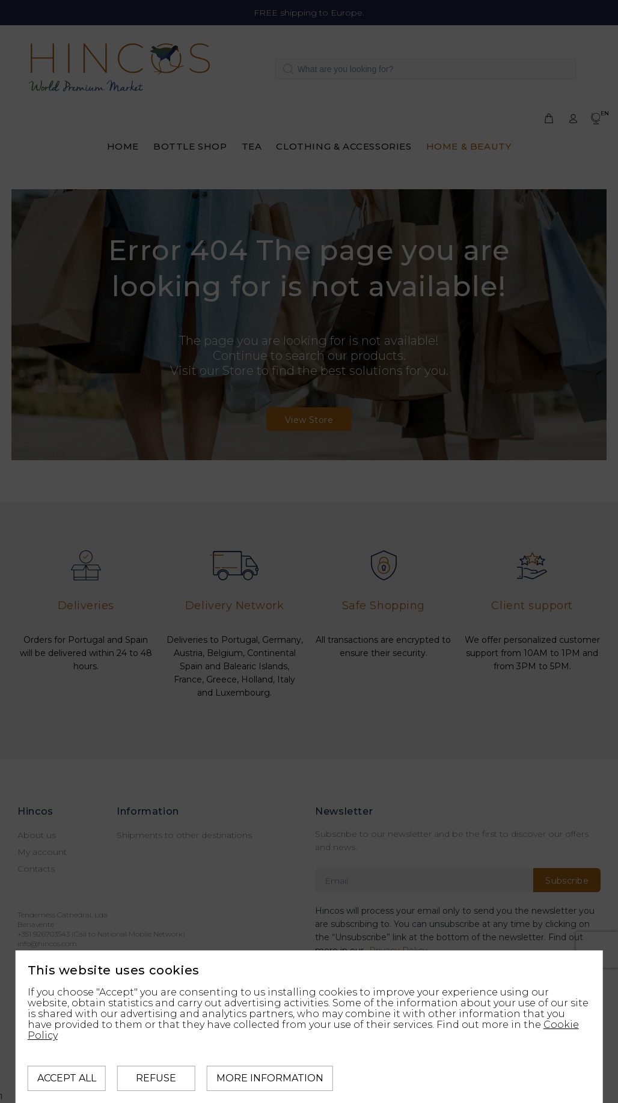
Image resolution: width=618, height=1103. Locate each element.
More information (269, 1078)
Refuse (156, 1078)
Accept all (66, 1078)
